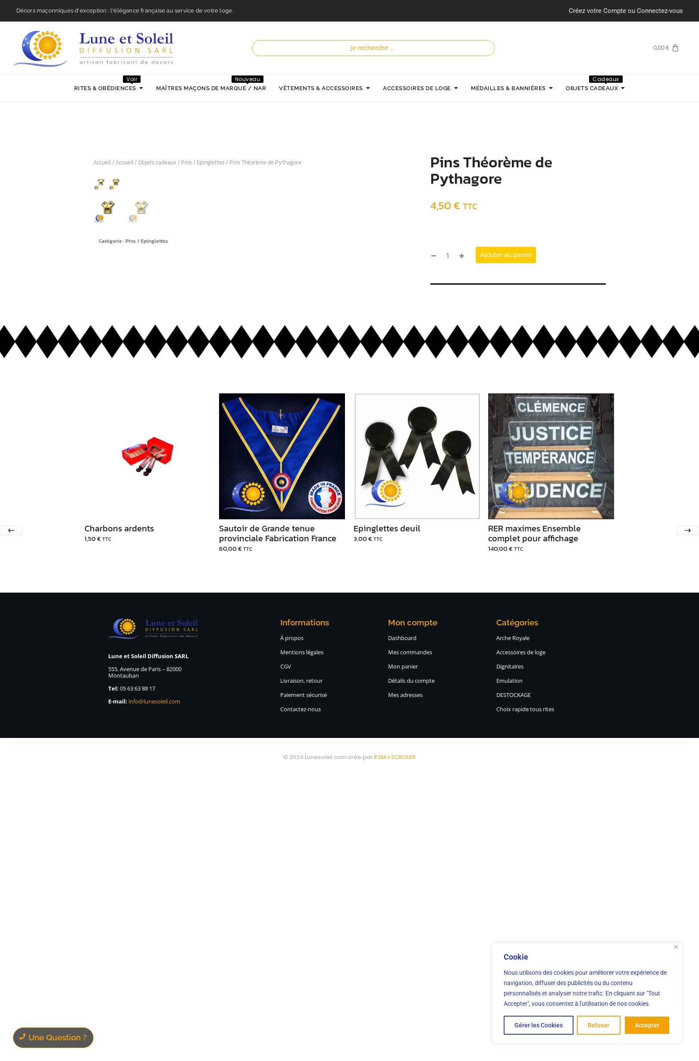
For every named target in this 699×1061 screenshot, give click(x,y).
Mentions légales (301, 941)
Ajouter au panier (506, 255)
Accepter (647, 1025)
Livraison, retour (301, 969)
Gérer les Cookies (538, 1025)
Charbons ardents (119, 817)
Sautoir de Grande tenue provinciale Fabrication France (277, 822)
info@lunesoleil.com (154, 990)
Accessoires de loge (520, 941)
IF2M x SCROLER (395, 1046)
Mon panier (403, 955)
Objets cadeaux (157, 162)
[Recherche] (375, 48)
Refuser (598, 1025)
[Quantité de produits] (447, 256)
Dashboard (402, 926)
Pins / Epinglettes (203, 162)
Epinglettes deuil (387, 817)
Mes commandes (410, 941)
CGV (285, 955)
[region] (587, 993)
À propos (292, 926)
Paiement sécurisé (303, 983)
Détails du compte (411, 969)
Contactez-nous (300, 997)
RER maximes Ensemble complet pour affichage (534, 822)
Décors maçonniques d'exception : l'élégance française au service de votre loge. (124, 10)
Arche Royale (513, 926)
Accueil (102, 162)
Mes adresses (405, 983)
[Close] (676, 947)
